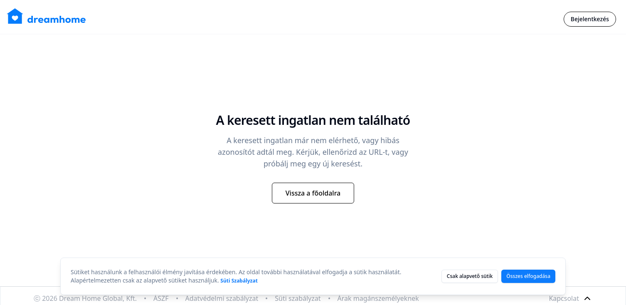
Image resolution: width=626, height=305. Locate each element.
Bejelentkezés (590, 19)
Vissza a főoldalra (313, 193)
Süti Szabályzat (239, 280)
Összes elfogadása (528, 276)
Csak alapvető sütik (470, 276)
